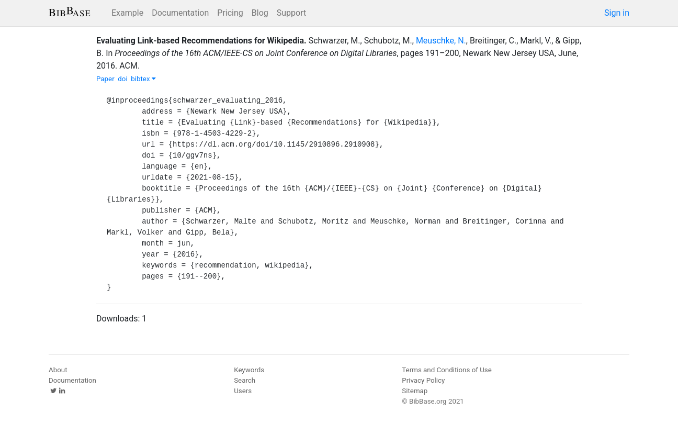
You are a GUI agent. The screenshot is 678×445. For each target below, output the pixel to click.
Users (243, 391)
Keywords (249, 370)
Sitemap (414, 391)
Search (244, 380)
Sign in (616, 13)
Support (291, 13)
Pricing (230, 13)
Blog (260, 13)
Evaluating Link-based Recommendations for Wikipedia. (201, 41)
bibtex (143, 79)
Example (127, 13)
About (58, 370)
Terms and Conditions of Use (446, 370)
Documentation (180, 13)
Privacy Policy (423, 380)
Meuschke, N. (441, 41)
